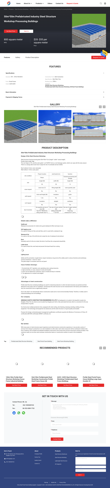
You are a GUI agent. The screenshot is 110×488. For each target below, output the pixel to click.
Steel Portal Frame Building (45, 341)
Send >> (80, 475)
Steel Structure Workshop (21, 9)
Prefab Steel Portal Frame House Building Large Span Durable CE (92, 379)
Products (11, 9)
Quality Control (38, 460)
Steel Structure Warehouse (61, 454)
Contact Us (37, 463)
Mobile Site (53, 482)
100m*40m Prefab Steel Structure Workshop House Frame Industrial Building (15, 379)
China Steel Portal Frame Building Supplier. (27, 485)
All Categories (58, 464)
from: (52, 421)
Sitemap (46, 482)
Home (5, 9)
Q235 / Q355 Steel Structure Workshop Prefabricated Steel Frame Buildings (67, 379)
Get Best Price (11, 31)
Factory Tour (37, 457)
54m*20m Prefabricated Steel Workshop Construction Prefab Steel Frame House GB (42, 379)
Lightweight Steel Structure (61, 460)
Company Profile (38, 454)
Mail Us (26, 31)
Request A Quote (98, 57)
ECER (91, 485)
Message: (54, 401)
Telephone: (54, 429)
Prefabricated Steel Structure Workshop (21, 341)
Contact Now (57, 439)
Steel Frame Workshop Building (65, 341)
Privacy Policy (62, 482)
